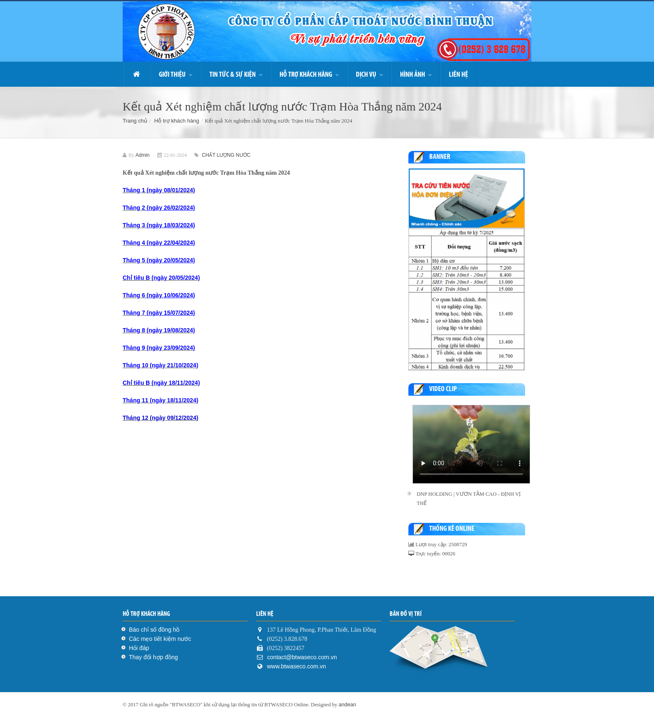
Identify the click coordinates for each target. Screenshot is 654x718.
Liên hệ (458, 74)
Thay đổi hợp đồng (153, 657)
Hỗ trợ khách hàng (305, 74)
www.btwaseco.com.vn (296, 666)
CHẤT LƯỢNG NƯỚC (226, 155)
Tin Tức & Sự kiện (232, 74)
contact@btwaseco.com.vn (301, 657)
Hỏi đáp (139, 648)
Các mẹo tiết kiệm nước (160, 638)
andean (347, 705)
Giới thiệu (172, 74)
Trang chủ (135, 121)
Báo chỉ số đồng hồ (154, 629)
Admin (143, 155)
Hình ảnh (412, 74)
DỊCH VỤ (366, 74)
